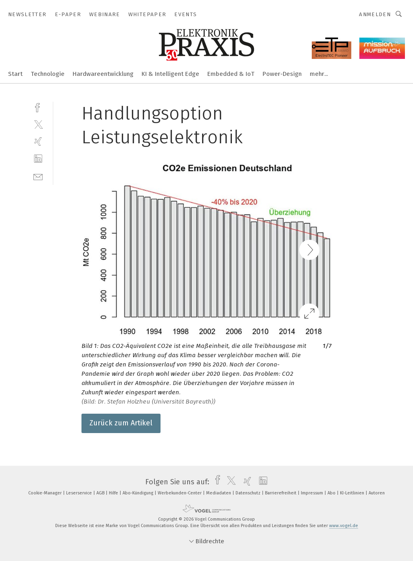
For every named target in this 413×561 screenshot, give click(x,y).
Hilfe (114, 493)
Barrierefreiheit (281, 493)
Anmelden (375, 14)
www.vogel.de (343, 525)
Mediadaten (219, 493)
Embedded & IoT (230, 73)
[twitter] (38, 124)
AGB (101, 493)
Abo (332, 493)
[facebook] (38, 107)
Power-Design (282, 73)
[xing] (38, 141)
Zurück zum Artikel (121, 423)
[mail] (38, 176)
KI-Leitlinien (352, 493)
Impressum (312, 493)
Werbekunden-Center (180, 493)
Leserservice (79, 493)
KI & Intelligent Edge (170, 73)
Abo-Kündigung (138, 493)
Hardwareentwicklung (103, 73)
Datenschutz (249, 493)
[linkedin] (38, 159)
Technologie (48, 73)
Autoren (377, 493)
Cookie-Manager (45, 493)
